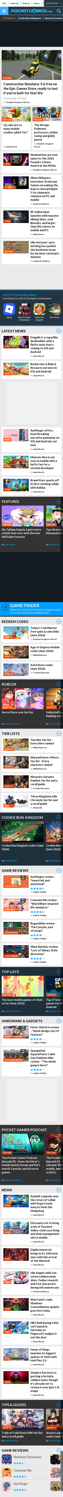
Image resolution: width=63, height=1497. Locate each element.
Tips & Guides (14, 1405)
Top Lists (10, 972)
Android (14, 3)
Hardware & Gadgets (22, 1021)
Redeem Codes (15, 621)
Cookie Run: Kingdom (29, 18)
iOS (4, 3)
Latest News (14, 331)
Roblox (26, 3)
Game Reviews (15, 870)
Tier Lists (11, 733)
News (37, 3)
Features (10, 501)
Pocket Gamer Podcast (24, 1130)
